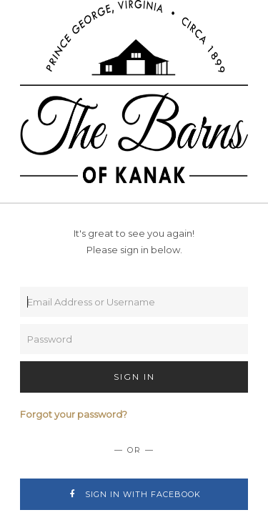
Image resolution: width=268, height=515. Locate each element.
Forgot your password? (73, 414)
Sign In (134, 376)
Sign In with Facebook (134, 494)
